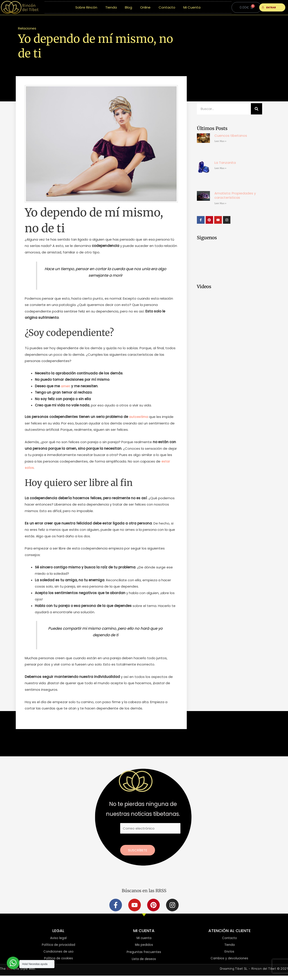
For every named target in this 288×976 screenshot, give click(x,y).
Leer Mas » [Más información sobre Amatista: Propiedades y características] (220, 203)
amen (66, 386)
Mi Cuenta (191, 7)
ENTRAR (269, 7)
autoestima (139, 416)
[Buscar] (256, 108)
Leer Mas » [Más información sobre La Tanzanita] (220, 168)
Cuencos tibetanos (230, 135)
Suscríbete (137, 850)
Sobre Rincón (86, 7)
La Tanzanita (225, 162)
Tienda (111, 7)
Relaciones (27, 28)
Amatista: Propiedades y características (235, 195)
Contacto (167, 7)
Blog (128, 7)
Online (145, 7)
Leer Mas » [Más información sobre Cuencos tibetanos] (220, 141)
